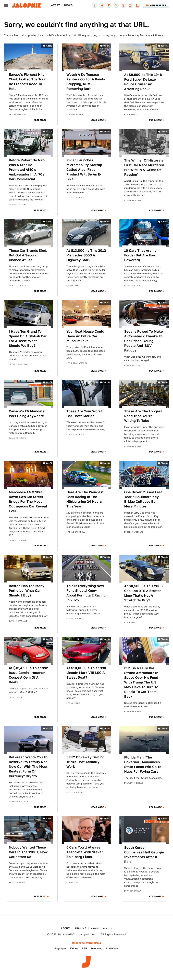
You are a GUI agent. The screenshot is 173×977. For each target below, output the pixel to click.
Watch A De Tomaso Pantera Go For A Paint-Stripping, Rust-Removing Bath (85, 81)
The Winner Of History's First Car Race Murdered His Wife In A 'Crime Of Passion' (144, 167)
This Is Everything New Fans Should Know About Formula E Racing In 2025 (86, 593)
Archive (80, 928)
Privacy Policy (101, 928)
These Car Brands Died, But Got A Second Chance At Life (28, 255)
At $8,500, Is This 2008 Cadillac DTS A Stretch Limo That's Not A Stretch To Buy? (143, 593)
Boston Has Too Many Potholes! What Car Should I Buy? (26, 590)
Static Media (65, 934)
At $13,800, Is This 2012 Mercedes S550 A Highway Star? (86, 255)
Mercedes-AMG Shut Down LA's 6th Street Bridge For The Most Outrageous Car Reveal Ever (28, 501)
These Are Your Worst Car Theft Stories (84, 413)
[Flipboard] (109, 5)
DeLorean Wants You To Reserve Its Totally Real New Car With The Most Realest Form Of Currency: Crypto (29, 766)
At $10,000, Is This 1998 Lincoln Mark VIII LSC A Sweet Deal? (86, 672)
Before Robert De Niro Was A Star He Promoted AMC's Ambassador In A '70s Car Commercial (27, 169)
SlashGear (112, 948)
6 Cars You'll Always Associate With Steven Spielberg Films (85, 852)
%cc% (49, 46)
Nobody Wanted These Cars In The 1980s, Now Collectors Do (28, 852)
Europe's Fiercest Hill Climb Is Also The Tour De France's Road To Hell (27, 81)
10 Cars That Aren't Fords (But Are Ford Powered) (140, 255)
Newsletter (156, 5)
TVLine (74, 948)
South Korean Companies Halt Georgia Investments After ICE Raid (144, 854)
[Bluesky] (101, 5)
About (65, 928)
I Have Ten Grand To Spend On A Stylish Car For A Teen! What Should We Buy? (28, 338)
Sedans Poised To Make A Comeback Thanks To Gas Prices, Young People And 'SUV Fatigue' (143, 340)
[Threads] (123, 5)
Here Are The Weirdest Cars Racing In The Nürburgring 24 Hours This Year (85, 499)
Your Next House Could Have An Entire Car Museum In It (85, 336)
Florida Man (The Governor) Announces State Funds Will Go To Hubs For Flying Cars (142, 764)
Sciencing (96, 948)
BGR (84, 948)
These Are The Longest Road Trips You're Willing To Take (143, 416)
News (68, 5)
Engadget (60, 948)
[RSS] (137, 5)
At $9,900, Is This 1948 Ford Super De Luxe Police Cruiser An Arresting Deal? (143, 82)
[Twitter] (116, 5)
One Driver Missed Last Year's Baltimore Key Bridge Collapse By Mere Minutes (143, 499)
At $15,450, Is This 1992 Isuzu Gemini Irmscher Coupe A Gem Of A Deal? (28, 675)
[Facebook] (94, 5)
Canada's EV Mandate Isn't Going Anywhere (27, 413)
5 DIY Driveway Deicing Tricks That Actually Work (85, 762)
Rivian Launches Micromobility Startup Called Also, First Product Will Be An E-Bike (84, 169)
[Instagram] (130, 5)
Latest (55, 5)
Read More (40, 120)
